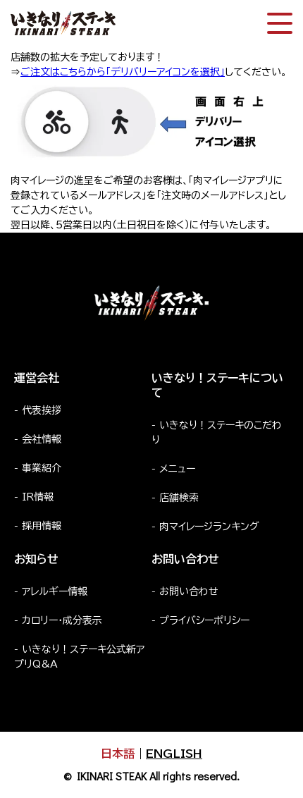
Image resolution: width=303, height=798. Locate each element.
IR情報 (38, 497)
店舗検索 (179, 498)
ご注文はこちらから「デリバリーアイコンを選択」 (122, 72)
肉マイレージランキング (209, 527)
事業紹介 (41, 468)
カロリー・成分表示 (62, 620)
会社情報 (41, 439)
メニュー (177, 469)
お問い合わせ (188, 591)
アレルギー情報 (54, 591)
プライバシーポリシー (204, 620)
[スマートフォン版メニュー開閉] (279, 23)
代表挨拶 (41, 410)
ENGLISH (174, 753)
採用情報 (41, 526)
